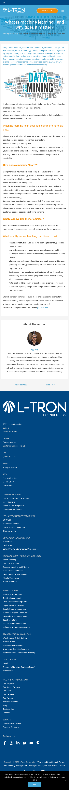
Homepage (8, 33)
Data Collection (14, 47)
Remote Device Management (15, 574)
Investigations (9, 502)
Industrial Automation (12, 594)
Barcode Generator (11, 727)
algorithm (32, 53)
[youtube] (32, 743)
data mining (20, 56)
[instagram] (13, 743)
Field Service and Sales (13, 570)
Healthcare (38, 47)
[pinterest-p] (38, 743)
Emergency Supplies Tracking (16, 649)
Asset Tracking (9, 559)
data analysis (9, 56)
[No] (65, 780)
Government (27, 47)
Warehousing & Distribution (15, 638)
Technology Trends (29, 50)
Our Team (7, 691)
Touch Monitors (10, 581)
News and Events (10, 701)
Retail (17, 50)
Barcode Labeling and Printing (16, 567)
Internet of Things (52, 47)
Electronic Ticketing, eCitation (16, 498)
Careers (6, 713)
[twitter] (26, 743)
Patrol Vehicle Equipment (14, 527)
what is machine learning (36, 65)
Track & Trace (9, 641)
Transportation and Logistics (51, 50)
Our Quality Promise (11, 687)
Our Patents (8, 698)
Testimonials (8, 709)
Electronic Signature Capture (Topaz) (19, 667)
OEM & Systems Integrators (15, 601)
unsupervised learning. (40, 62)
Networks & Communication (15, 616)
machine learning (15, 59)
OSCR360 (7, 520)
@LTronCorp (42, 308)
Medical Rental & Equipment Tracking (19, 652)
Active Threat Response (13, 505)
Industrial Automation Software (16, 627)
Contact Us (8, 485)
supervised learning (20, 62)
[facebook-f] (6, 743)
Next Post (52, 384)
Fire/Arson (7, 541)
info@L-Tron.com (10, 467)
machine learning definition (35, 59)
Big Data (59, 53)
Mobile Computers (11, 578)
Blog (16, 33)
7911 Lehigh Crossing (12, 424)
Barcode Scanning (11, 563)
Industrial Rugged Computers (15, 613)
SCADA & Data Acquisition (14, 623)
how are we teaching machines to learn (44, 56)
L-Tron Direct (8, 482)
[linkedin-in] (19, 743)
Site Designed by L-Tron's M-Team (50, 765)
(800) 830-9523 (9, 442)
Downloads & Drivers (12, 723)
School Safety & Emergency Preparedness (21, 549)
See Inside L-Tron (10, 478)
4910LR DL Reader (11, 523)
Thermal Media (9, 531)
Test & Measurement (12, 598)
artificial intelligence (46, 53)
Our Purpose (8, 683)
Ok (34, 785)
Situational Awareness (12, 509)
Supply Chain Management (14, 609)
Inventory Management (13, 645)
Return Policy (28, 765)
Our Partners (8, 694)
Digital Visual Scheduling (14, 605)
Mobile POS (8, 670)
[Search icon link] (34, 2)
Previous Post (19, 384)
